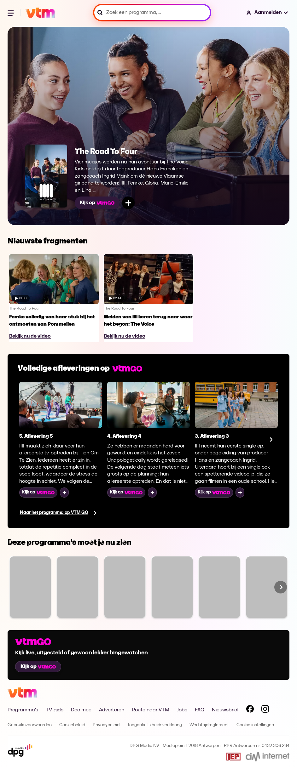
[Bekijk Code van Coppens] (267, 587)
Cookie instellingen (255, 725)
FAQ (199, 710)
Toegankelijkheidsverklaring (154, 725)
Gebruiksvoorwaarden (30, 725)
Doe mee (81, 710)
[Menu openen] (11, 12)
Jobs (182, 710)
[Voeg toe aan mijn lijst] (128, 203)
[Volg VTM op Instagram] (265, 710)
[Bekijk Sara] (172, 587)
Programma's (23, 710)
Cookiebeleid (72, 725)
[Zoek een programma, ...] (152, 12)
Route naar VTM (150, 710)
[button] (267, 12)
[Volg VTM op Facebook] (250, 710)
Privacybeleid (106, 725)
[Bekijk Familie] (30, 587)
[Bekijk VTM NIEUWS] (125, 587)
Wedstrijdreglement (209, 725)
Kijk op (97, 202)
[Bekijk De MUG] (219, 587)
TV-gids (54, 710)
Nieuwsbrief (225, 710)
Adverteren (111, 710)
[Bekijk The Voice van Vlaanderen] (77, 587)
